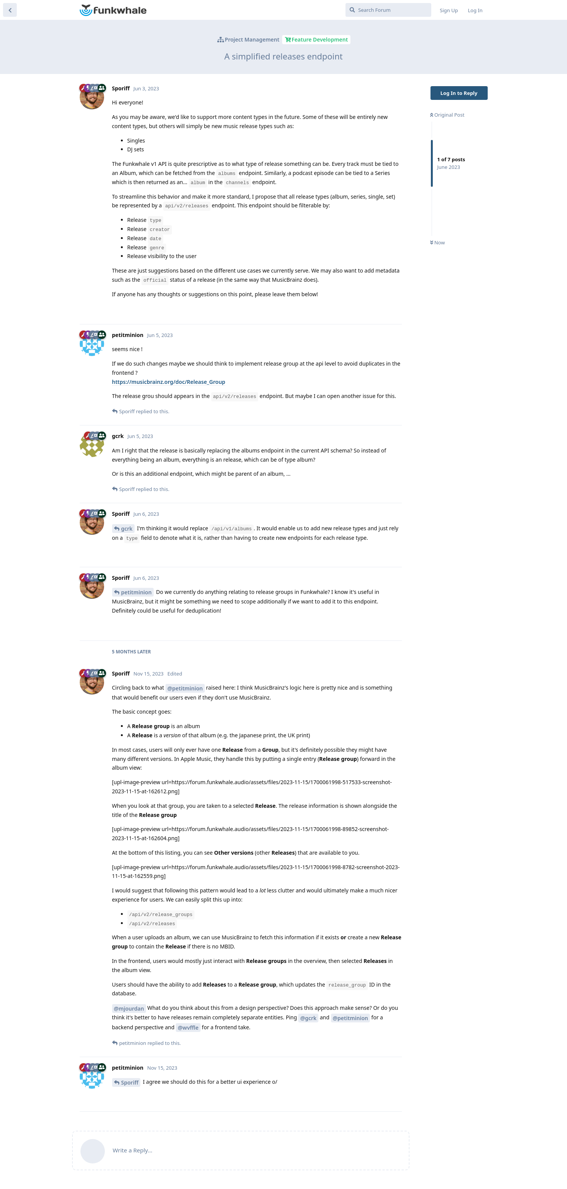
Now (437, 242)
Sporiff (130, 1082)
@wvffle (188, 1027)
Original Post (447, 114)
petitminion (136, 592)
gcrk (127, 528)
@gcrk (308, 1018)
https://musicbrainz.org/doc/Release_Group (168, 381)
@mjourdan (129, 1008)
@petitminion (185, 688)
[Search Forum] (388, 10)
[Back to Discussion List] (10, 10)
